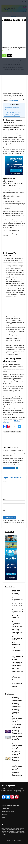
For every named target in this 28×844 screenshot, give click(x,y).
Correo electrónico (6, 504)
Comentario (5, 481)
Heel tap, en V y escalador (12, 114)
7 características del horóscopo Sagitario (17, 753)
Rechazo (9, 55)
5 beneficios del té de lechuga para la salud (17, 611)
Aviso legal (4, 814)
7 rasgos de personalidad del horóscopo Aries (17, 699)
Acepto (4, 55)
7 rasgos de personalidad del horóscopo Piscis (17, 774)
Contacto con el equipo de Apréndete (10, 805)
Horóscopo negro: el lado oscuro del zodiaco (17, 599)
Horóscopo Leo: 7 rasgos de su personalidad (17, 726)
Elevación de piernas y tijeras (13, 112)
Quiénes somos (5, 808)
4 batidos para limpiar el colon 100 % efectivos (17, 638)
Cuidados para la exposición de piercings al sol (17, 664)
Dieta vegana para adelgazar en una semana (17, 658)
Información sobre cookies (8, 811)
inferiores (19, 431)
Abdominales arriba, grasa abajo (11, 107)
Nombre (5, 499)
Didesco (19, 840)
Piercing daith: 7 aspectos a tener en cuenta (17, 605)
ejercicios (13, 431)
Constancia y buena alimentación (12, 115)
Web (4, 510)
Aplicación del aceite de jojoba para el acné (16, 677)
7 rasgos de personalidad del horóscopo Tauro (17, 705)
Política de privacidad (7, 817)
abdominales (6, 431)
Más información (6, 50)
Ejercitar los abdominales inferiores (12, 134)
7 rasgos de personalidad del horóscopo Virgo (17, 732)
